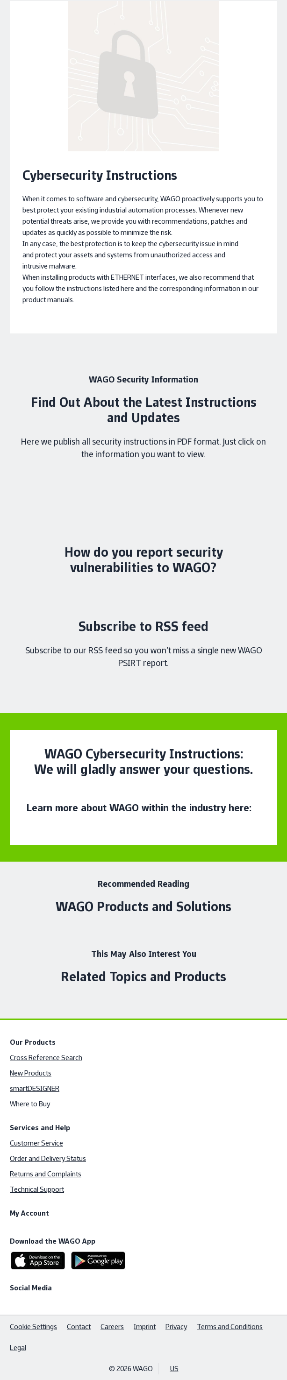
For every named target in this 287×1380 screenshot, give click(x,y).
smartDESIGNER (34, 1088)
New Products (30, 1073)
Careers (112, 1326)
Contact (79, 1326)
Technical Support (37, 1189)
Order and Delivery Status (48, 1158)
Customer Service (36, 1143)
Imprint (145, 1326)
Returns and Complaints (45, 1174)
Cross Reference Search (46, 1058)
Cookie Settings (33, 1326)
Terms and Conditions (230, 1326)
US (174, 1369)
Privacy (176, 1326)
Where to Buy (30, 1104)
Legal (18, 1348)
